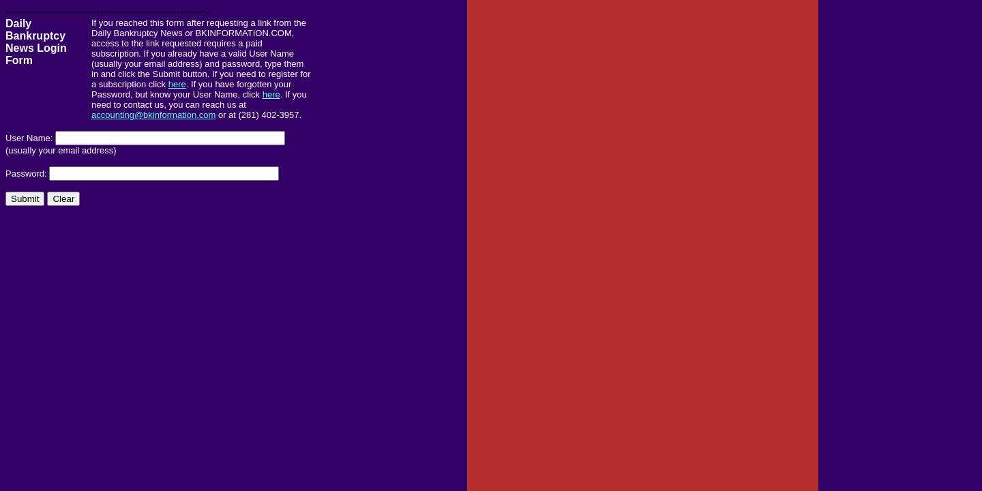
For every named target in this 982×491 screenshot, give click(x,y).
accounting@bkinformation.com (153, 115)
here (177, 84)
